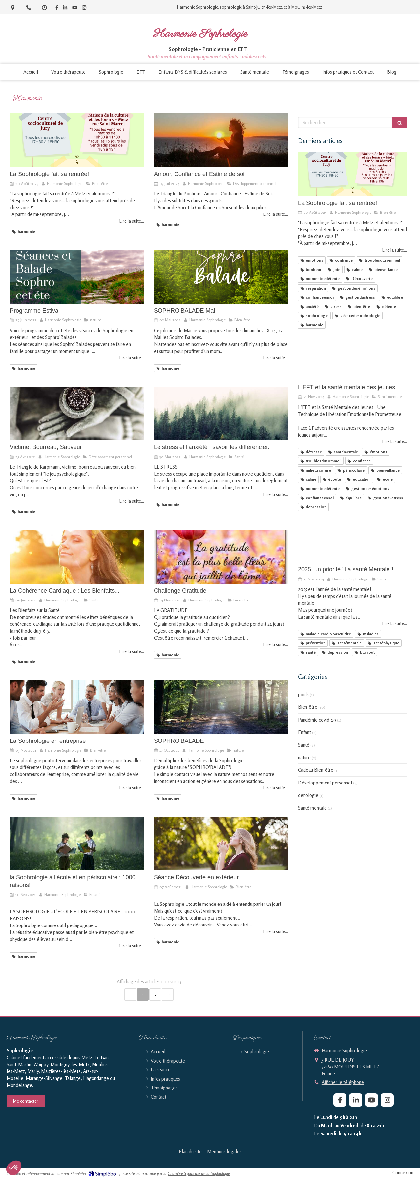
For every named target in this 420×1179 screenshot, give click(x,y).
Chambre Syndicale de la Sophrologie (199, 1173)
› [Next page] (168, 994)
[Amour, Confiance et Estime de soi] (221, 140)
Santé (303, 745)
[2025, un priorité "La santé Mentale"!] (352, 541)
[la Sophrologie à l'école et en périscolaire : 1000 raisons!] (77, 844)
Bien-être (307, 707)
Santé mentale (312, 808)
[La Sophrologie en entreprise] (77, 707)
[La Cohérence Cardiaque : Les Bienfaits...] (77, 557)
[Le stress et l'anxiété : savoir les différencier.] (221, 413)
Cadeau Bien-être (315, 770)
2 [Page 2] (155, 994)
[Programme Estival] (77, 277)
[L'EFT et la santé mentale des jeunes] (352, 358)
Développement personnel (325, 783)
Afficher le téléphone (343, 1082)
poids (303, 694)
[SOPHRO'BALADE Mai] (221, 277)
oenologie (308, 795)
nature (304, 757)
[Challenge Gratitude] (221, 557)
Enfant (304, 732)
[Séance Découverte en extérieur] (221, 844)
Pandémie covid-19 (317, 720)
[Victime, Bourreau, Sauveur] (77, 413)
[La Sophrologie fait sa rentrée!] (77, 140)
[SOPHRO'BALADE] (221, 707)
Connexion (402, 1172)
